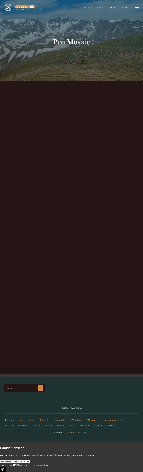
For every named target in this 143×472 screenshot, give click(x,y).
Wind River (76, 420)
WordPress (83, 432)
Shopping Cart (60, 420)
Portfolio (9, 420)
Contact (44, 420)
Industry (48, 425)
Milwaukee (92, 420)
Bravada (70, 432)
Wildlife (61, 425)
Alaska (36, 425)
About (32, 420)
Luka (71, 425)
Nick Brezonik (24, 6)
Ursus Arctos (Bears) (112, 420)
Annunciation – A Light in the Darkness (97, 425)
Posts (22, 420)
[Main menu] (136, 7)
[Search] (40, 388)
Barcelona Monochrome (16, 425)
